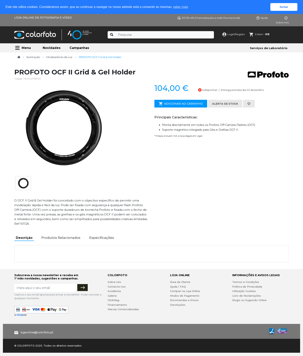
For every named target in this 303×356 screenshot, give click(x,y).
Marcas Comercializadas (123, 309)
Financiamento (117, 304)
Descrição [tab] (24, 238)
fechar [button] (284, 7)
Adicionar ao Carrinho (181, 104)
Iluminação (33, 57)
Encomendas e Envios (184, 300)
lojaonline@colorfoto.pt (36, 332)
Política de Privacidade (247, 286)
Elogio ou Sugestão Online (249, 300)
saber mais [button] (180, 7)
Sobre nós (114, 281)
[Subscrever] (82, 287)
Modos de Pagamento (184, 295)
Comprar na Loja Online (185, 291)
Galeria (112, 295)
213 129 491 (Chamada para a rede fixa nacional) (208, 17)
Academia (114, 291)
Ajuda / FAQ (178, 286)
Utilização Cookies (244, 291)
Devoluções (177, 304)
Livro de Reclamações (246, 295)
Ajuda (262, 17)
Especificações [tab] (101, 238)
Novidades (51, 48)
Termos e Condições (245, 281)
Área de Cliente (180, 281)
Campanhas (79, 48)
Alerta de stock (225, 103)
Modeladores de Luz (59, 57)
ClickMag (113, 300)
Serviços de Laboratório (269, 48)
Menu (26, 48)
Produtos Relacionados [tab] (60, 238)
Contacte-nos (117, 286)
